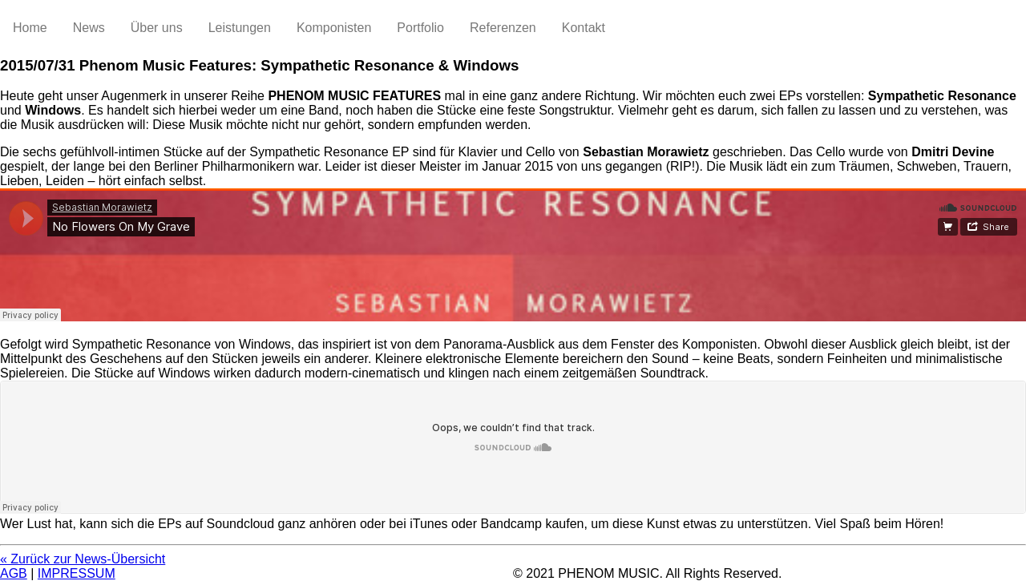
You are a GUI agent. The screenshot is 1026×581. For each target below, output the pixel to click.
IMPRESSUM (76, 573)
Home (30, 27)
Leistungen (239, 27)
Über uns (157, 27)
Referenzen (503, 27)
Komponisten (334, 27)
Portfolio (420, 27)
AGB (13, 573)
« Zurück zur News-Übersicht (82, 559)
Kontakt (583, 27)
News (89, 27)
